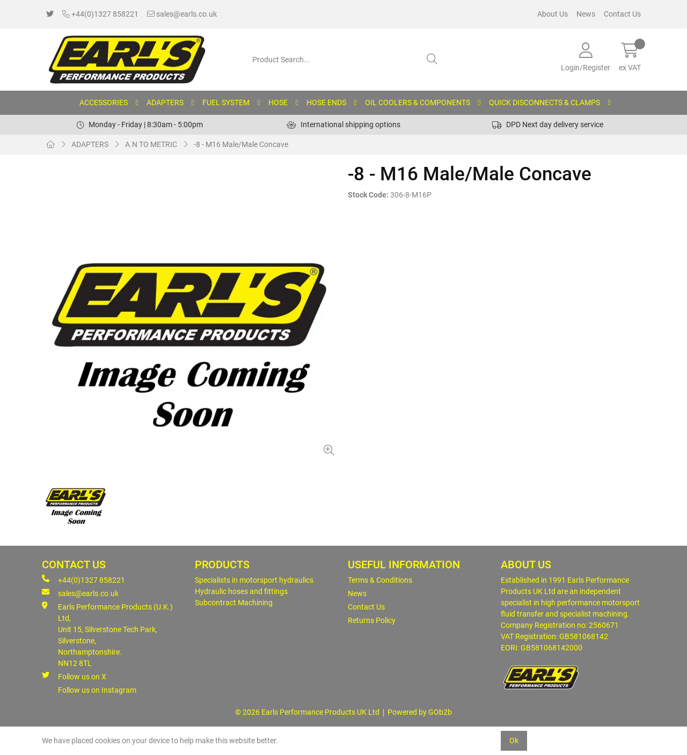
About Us (552, 14)
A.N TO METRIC (151, 144)
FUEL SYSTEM (226, 102)
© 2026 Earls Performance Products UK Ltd (307, 712)
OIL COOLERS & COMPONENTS (417, 102)
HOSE (278, 102)
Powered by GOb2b (420, 712)
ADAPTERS (165, 102)
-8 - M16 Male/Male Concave (241, 144)
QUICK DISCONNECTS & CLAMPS (544, 102)
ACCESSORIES (103, 102)
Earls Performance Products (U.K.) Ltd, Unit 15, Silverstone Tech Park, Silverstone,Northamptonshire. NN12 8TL (107, 635)
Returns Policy (372, 620)
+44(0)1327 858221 (100, 14)
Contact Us (622, 14)
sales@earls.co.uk (182, 14)
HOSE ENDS (326, 102)
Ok (513, 740)
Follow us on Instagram (97, 690)
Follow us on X (74, 676)
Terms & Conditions (380, 580)
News (585, 14)
